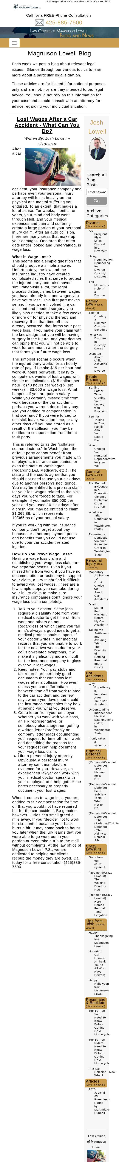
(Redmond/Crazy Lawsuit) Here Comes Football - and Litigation (100, 905)
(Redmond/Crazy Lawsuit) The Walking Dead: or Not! (100, 881)
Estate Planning (95, 379)
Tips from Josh (95, 924)
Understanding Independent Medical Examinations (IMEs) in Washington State (101, 721)
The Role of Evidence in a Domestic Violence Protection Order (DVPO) (99, 495)
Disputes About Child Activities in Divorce (98, 362)
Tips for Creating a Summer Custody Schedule (98, 321)
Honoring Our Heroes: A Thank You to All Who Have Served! (97, 963)
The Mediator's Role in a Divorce (99, 288)
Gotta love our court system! (97, 862)
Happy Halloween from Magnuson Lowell (99, 987)
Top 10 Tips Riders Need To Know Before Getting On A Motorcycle (99, 1051)
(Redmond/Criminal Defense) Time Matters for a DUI (102, 771)
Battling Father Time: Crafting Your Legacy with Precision (98, 399)
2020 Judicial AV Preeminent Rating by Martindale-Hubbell (99, 1101)
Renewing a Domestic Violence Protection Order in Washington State (100, 544)
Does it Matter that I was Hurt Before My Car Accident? (98, 614)
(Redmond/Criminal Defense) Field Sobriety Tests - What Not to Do (102, 796)
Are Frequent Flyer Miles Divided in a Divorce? (98, 241)
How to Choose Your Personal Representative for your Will (102, 455)
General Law (94, 474)
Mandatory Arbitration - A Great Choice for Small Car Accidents (99, 585)
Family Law (94, 304)
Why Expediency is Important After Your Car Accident (100, 694)
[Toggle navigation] (14, 42)
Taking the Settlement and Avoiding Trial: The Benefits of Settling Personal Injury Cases (99, 648)
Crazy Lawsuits (95, 849)
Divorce (95, 224)
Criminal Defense (95, 754)
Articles (95, 1082)
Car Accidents (95, 676)
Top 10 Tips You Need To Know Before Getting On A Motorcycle (99, 1022)
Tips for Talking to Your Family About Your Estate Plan (96, 428)
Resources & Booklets (95, 1003)
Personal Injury (94, 563)
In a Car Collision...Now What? (102, 1072)
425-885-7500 (64, 22)
